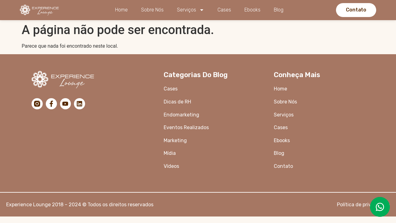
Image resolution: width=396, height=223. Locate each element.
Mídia (170, 153)
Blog (278, 10)
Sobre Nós (152, 10)
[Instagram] (37, 103)
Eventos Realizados (186, 127)
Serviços (190, 10)
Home (121, 10)
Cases (224, 10)
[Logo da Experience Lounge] (41, 10)
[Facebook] (51, 103)
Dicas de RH (178, 102)
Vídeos (171, 166)
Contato (283, 166)
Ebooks (252, 10)
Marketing (175, 140)
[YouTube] (65, 103)
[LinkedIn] (79, 103)
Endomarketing (181, 115)
